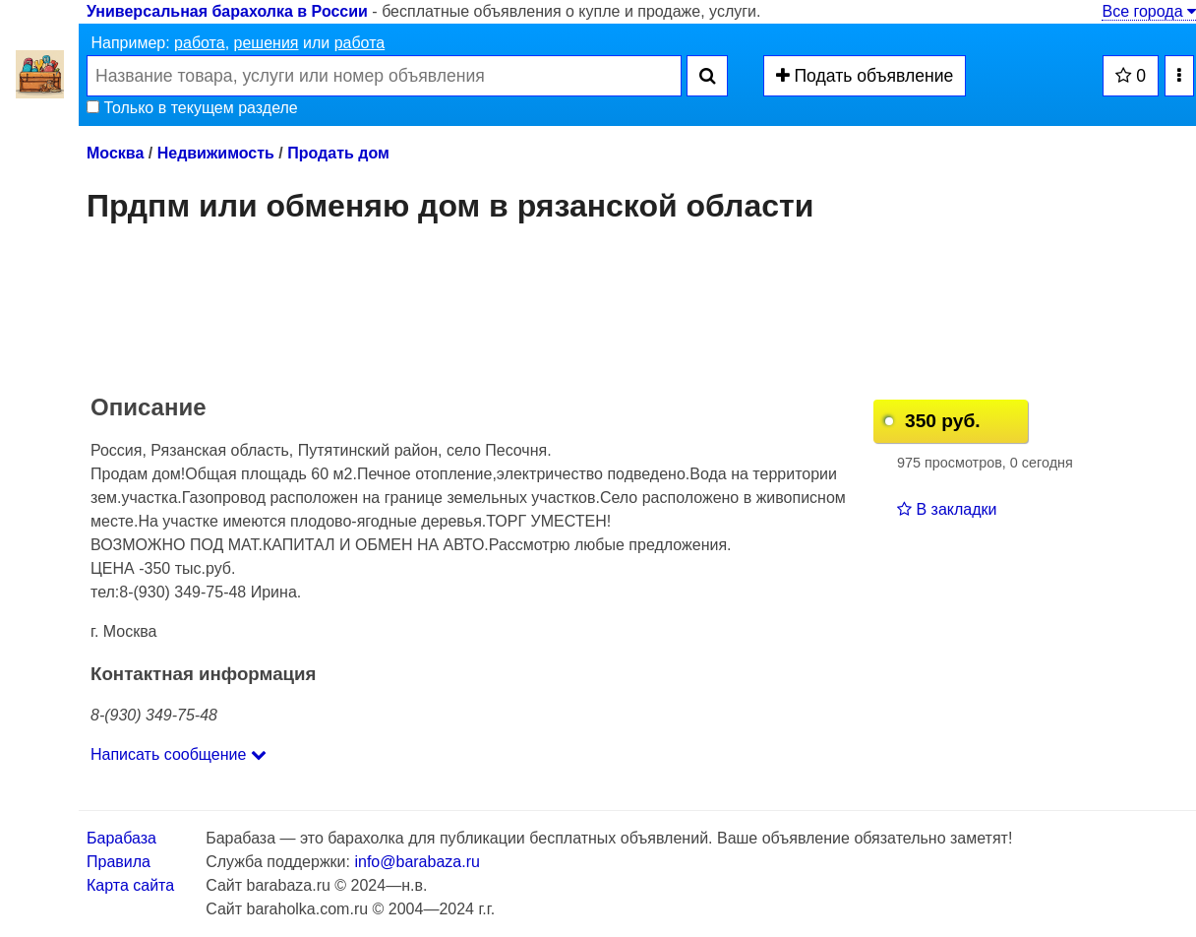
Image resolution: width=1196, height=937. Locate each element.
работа (199, 42)
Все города (1149, 11)
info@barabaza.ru (416, 861)
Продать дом (338, 153)
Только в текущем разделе (192, 107)
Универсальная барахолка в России (227, 11)
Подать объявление (865, 76)
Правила (118, 861)
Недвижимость (215, 153)
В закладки (946, 509)
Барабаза (121, 838)
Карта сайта (130, 885)
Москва (115, 153)
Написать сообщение (178, 754)
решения (266, 42)
